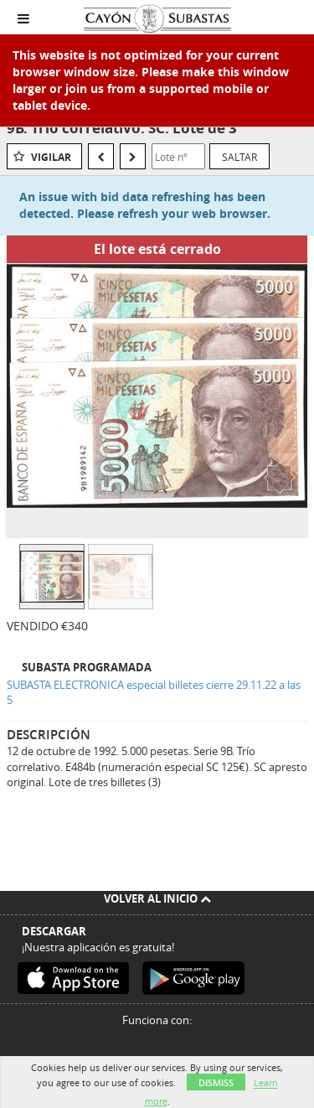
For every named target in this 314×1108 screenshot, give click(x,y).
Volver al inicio (157, 898)
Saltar (239, 156)
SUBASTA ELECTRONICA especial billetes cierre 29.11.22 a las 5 (154, 692)
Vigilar (51, 157)
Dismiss (216, 1082)
